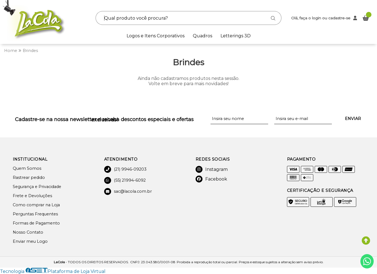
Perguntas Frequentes (35, 214)
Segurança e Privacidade (37, 186)
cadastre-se (339, 18)
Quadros (202, 35)
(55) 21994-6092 (125, 180)
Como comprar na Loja (36, 204)
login (317, 18)
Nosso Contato (28, 232)
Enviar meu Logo (30, 241)
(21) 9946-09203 (125, 169)
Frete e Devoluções (32, 195)
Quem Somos (27, 168)
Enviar (353, 118)
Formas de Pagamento (36, 223)
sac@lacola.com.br (128, 191)
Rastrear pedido (29, 177)
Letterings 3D (235, 35)
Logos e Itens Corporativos (155, 35)
